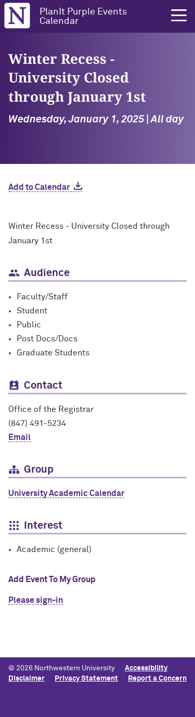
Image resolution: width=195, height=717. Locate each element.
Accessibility (146, 668)
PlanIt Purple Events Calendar (83, 16)
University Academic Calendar (66, 493)
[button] (179, 15)
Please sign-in (35, 600)
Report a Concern (157, 678)
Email (19, 437)
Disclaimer (26, 678)
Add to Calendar (39, 187)
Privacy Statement (86, 678)
